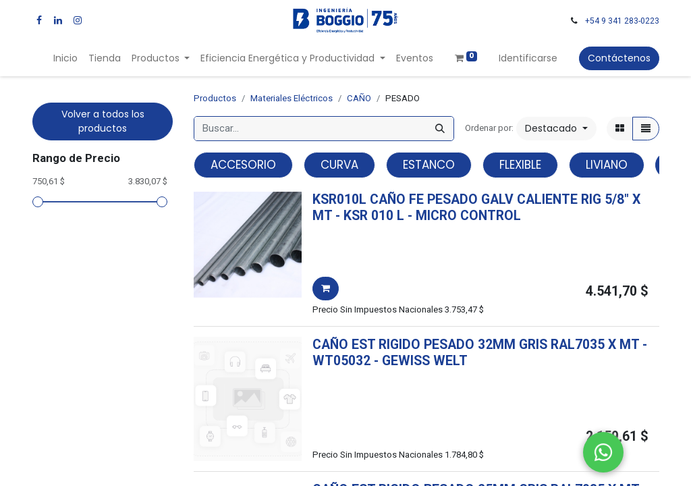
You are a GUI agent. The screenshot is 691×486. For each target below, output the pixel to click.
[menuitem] (65, 58)
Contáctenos (619, 58)
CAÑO (359, 98)
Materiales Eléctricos (291, 98)
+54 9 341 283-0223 (622, 21)
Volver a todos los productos (102, 121)
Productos (215, 98)
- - (428, 215)
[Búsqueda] (439, 128)
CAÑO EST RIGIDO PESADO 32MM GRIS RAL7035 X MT (475, 344)
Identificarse (528, 58)
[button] (556, 128)
